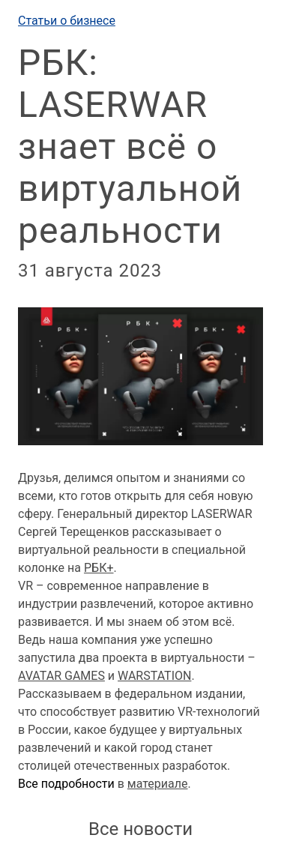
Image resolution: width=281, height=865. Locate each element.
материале (157, 784)
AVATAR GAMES (61, 676)
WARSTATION (154, 676)
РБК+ (99, 568)
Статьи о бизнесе (66, 20)
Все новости (140, 829)
